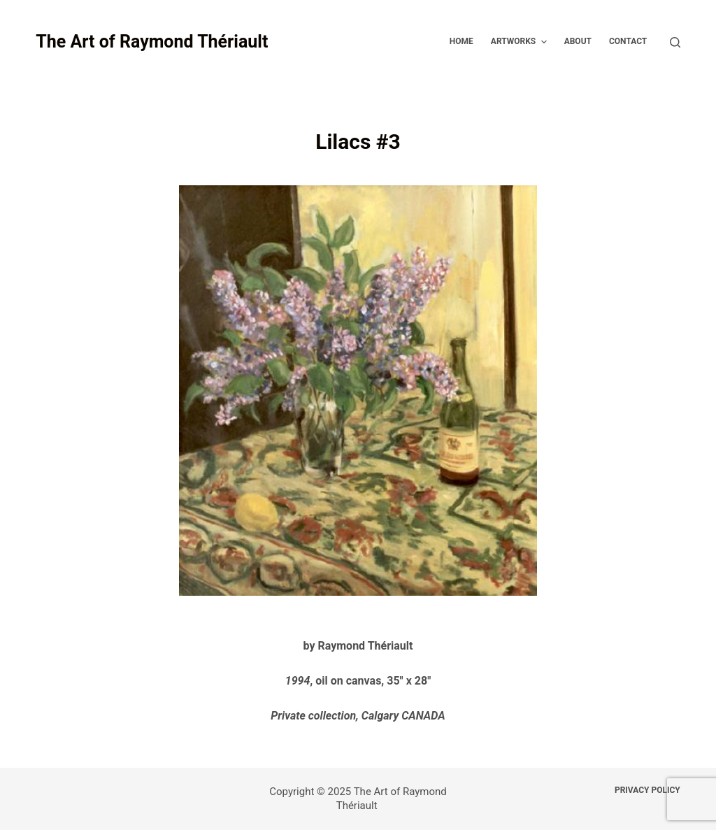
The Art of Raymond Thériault (152, 41)
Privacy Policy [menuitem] (647, 790)
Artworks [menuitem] (520, 42)
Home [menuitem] (461, 41)
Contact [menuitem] (628, 41)
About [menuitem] (578, 41)
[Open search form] (675, 42)
